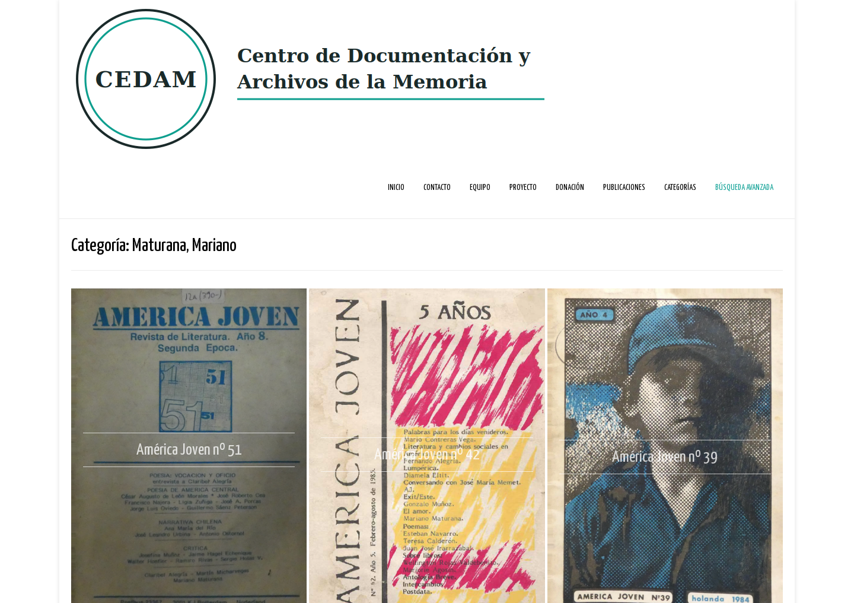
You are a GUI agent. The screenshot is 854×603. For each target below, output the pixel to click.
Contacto (437, 188)
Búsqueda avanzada (744, 188)
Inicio (396, 188)
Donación (570, 188)
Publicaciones (624, 188)
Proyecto (523, 188)
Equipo (480, 188)
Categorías (680, 188)
